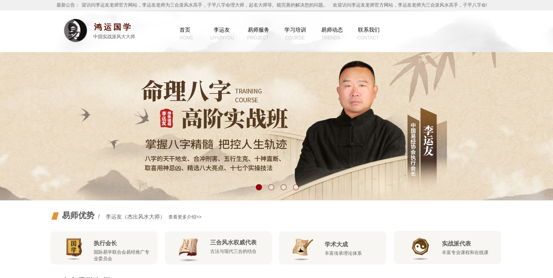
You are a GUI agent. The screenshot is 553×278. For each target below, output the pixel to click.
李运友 (222, 30)
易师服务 (258, 30)
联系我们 (369, 30)
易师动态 (332, 30)
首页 (185, 30)
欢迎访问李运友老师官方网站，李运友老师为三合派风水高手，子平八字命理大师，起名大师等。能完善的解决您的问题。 (203, 5)
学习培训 (295, 30)
